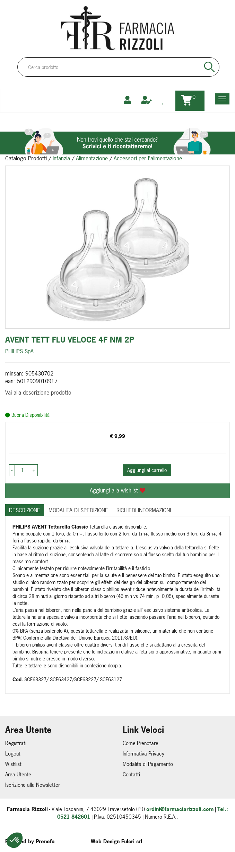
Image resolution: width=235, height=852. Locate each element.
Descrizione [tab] (24, 510)
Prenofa (45, 841)
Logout (12, 753)
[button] (14, 840)
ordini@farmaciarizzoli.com (180, 809)
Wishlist (13, 764)
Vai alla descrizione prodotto (38, 392)
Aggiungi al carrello (147, 470)
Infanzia (61, 158)
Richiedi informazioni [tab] (143, 510)
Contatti (131, 774)
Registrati (15, 743)
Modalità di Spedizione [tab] (78, 510)
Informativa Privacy (143, 753)
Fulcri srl (131, 841)
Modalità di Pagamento (148, 764)
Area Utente (18, 774)
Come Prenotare (140, 743)
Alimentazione (92, 158)
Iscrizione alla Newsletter (32, 784)
